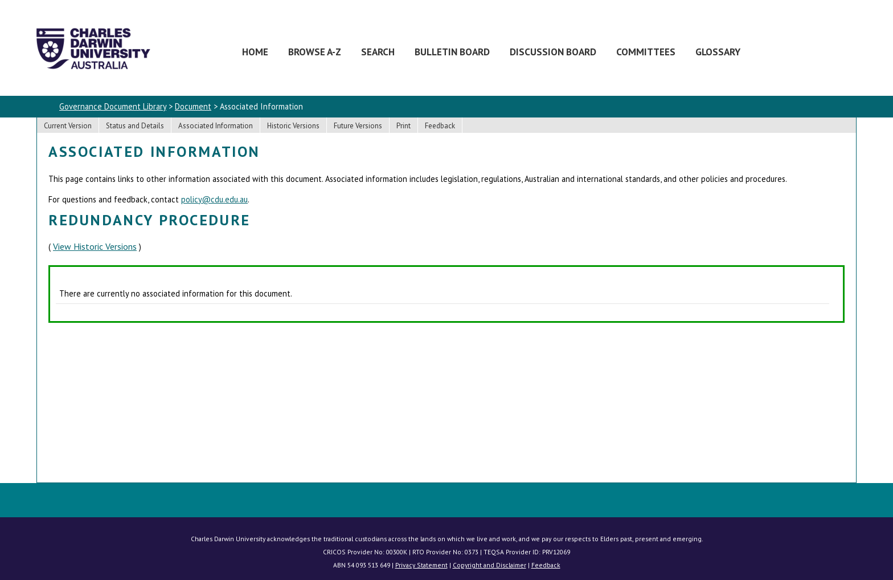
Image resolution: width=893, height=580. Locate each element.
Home (255, 51)
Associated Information (215, 126)
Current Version (68, 126)
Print (403, 126)
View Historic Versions (95, 246)
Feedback (440, 126)
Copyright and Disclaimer (489, 565)
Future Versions (358, 126)
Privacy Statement (421, 565)
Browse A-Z (314, 51)
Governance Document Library (112, 106)
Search (378, 51)
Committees (645, 51)
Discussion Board (553, 51)
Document (193, 106)
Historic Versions (293, 126)
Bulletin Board (452, 51)
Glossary (717, 51)
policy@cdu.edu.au (214, 199)
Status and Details (135, 126)
